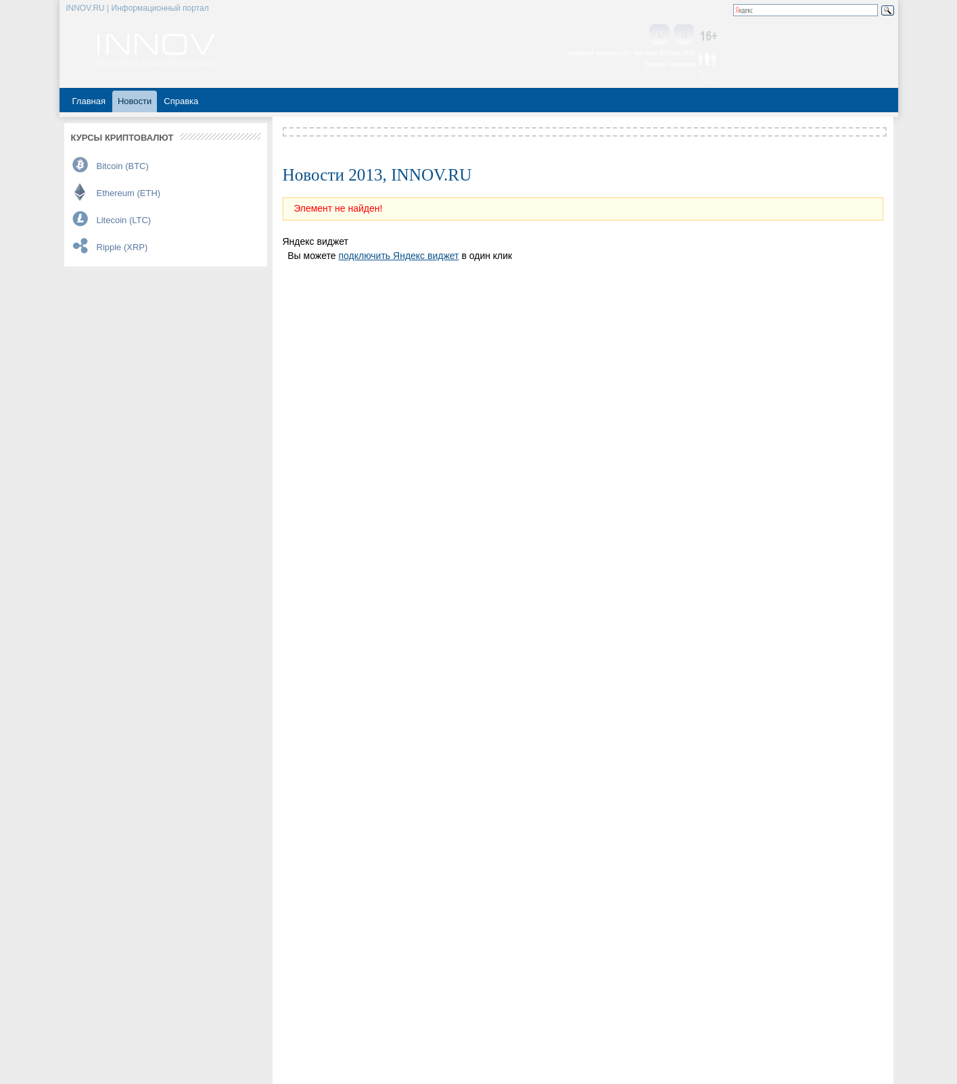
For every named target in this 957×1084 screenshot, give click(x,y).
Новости (134, 101)
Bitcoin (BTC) (123, 166)
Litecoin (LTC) (124, 220)
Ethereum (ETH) (129, 193)
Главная (89, 101)
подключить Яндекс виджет (398, 255)
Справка (181, 101)
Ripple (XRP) (122, 247)
